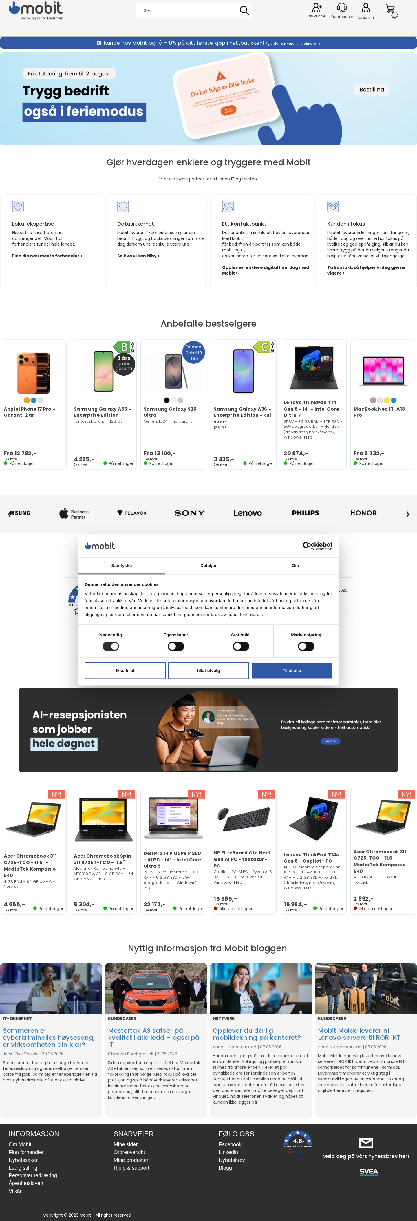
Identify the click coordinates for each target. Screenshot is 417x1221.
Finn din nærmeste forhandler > (47, 256)
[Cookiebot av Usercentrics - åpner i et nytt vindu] (307, 546)
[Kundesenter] (342, 7)
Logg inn (366, 9)
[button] (297, 1143)
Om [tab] (295, 565)
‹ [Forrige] (9, 513)
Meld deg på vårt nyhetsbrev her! (366, 1156)
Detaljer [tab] (208, 565)
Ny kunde (317, 16)
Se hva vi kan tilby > (138, 256)
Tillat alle (292, 670)
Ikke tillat (125, 670)
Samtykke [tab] (121, 565)
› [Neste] (407, 513)
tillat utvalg (208, 670)
